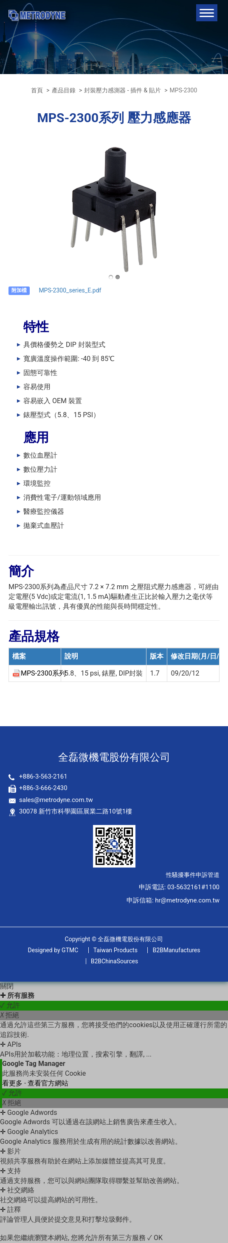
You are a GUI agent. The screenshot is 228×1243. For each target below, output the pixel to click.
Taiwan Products (115, 950)
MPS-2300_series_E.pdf (70, 290)
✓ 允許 (10, 1005)
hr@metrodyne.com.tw (187, 900)
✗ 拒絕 (9, 1015)
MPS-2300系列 (43, 673)
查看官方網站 (48, 1083)
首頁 (37, 90)
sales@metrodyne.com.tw (56, 800)
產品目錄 (64, 90)
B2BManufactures (176, 950)
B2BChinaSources (114, 961)
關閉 (7, 986)
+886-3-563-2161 (43, 776)
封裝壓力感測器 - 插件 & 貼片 (122, 90)
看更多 (13, 1083)
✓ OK (155, 1238)
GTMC (53, 950)
